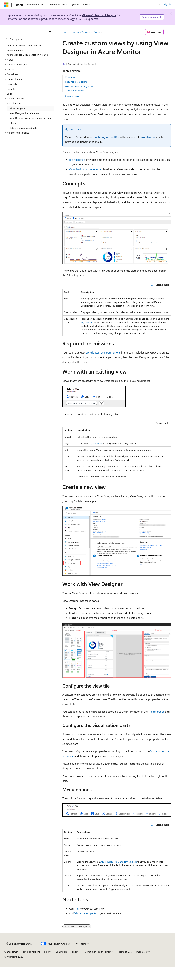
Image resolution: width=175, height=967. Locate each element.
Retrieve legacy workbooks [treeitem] (23, 127)
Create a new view (74, 90)
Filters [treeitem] (13, 122)
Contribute (61, 951)
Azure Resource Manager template (118, 861)
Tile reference (77, 159)
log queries (86, 322)
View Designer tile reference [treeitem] (24, 113)
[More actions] (168, 32)
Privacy (74, 951)
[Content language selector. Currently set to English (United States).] (19, 943)
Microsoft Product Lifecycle (99, 15)
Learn (65, 32)
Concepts (70, 77)
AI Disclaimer (11, 951)
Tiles (77, 908)
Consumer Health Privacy (98, 951)
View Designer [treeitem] (17, 108)
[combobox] (29, 39)
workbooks (148, 137)
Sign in (167, 4)
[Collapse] (50, 32)
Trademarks (142, 951)
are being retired (104, 137)
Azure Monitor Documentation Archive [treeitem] (27, 54)
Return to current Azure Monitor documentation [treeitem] (24, 47)
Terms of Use (125, 951)
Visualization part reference (85, 169)
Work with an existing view (79, 86)
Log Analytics (95, 443)
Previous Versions (81, 32)
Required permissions (76, 81)
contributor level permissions (103, 352)
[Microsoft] (6, 4)
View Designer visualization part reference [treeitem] (31, 118)
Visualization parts (85, 913)
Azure (97, 32)
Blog (46, 951)
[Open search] (159, 5)
